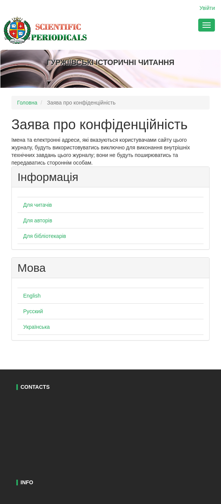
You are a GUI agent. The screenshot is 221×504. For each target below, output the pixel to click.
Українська (36, 327)
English (32, 296)
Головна (27, 103)
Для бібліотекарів (44, 236)
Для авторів (37, 220)
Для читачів (37, 205)
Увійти (207, 8)
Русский (33, 311)
